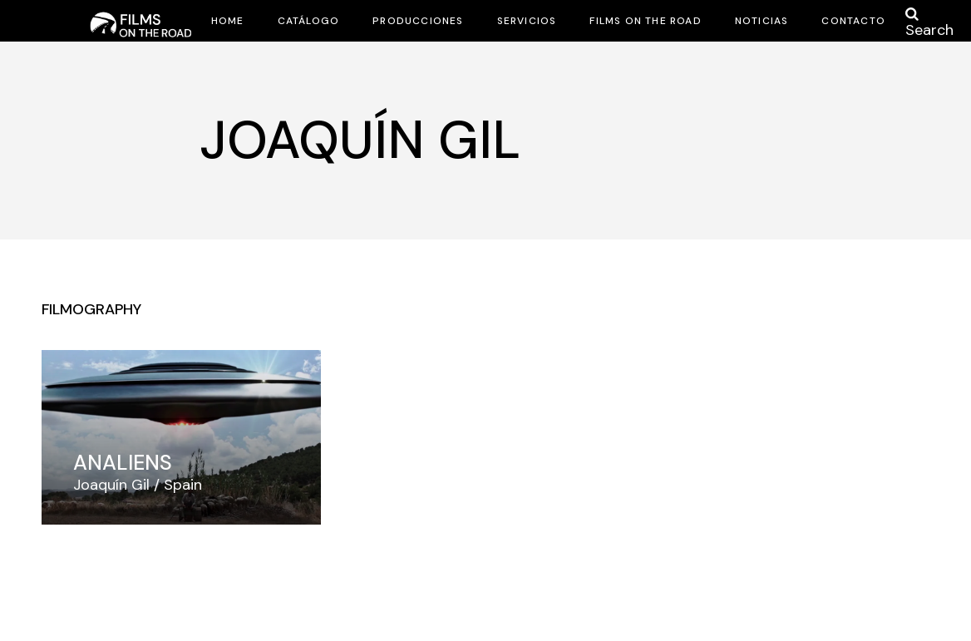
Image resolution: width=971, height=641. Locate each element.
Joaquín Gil (111, 485)
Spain (183, 485)
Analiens (122, 462)
